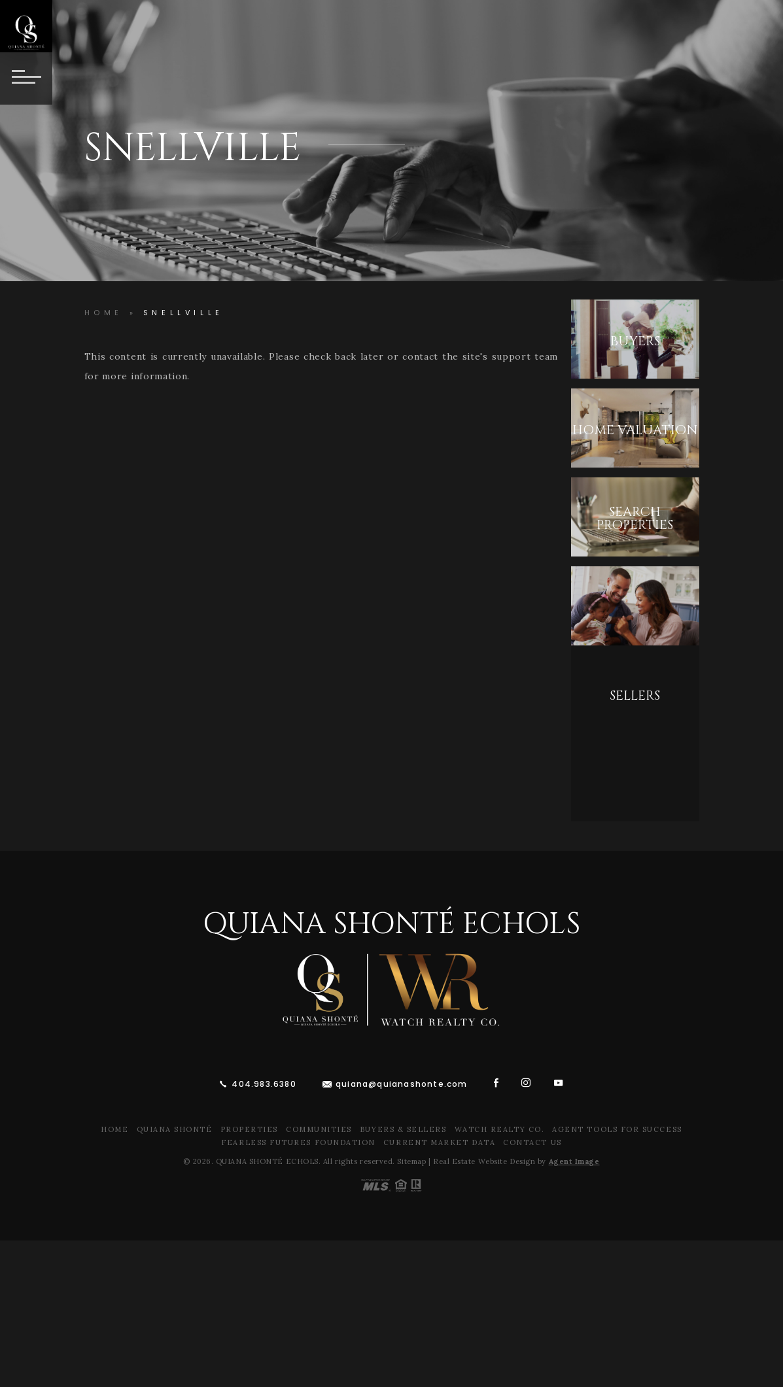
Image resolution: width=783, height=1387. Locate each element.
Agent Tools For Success (617, 1129)
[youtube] (558, 1082)
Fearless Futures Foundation (298, 1142)
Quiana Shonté (175, 1129)
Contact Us (532, 1142)
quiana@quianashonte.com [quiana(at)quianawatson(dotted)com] (402, 1083)
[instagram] (526, 1082)
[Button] (26, 78)
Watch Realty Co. (500, 1129)
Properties (249, 1129)
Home (114, 1129)
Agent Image (574, 1161)
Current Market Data (439, 1142)
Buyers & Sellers (403, 1129)
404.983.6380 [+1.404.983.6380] (264, 1083)
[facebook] (496, 1082)
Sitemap (411, 1161)
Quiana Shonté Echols (391, 924)
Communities (319, 1129)
